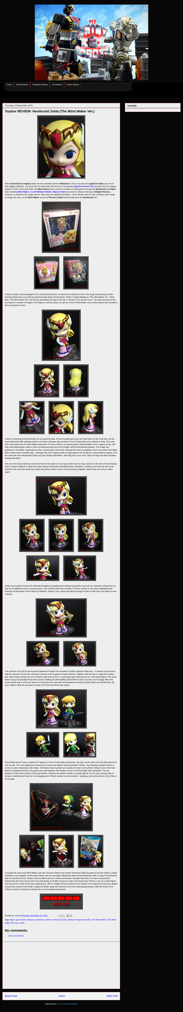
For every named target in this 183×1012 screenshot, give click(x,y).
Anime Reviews (22, 85)
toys (17, 923)
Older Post (112, 996)
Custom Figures (72, 85)
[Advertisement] (61, 965)
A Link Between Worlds (41, 192)
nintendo (48, 920)
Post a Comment (16, 936)
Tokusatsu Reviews (40, 85)
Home (9, 85)
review (70, 920)
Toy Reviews (57, 85)
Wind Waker (23, 192)
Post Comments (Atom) (67, 1004)
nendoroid (39, 920)
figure (12, 920)
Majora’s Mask (59, 192)
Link (83, 186)
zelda (22, 923)
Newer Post (11, 996)
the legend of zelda (82, 920)
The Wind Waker (99, 920)
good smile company (25, 920)
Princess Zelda (60, 920)
